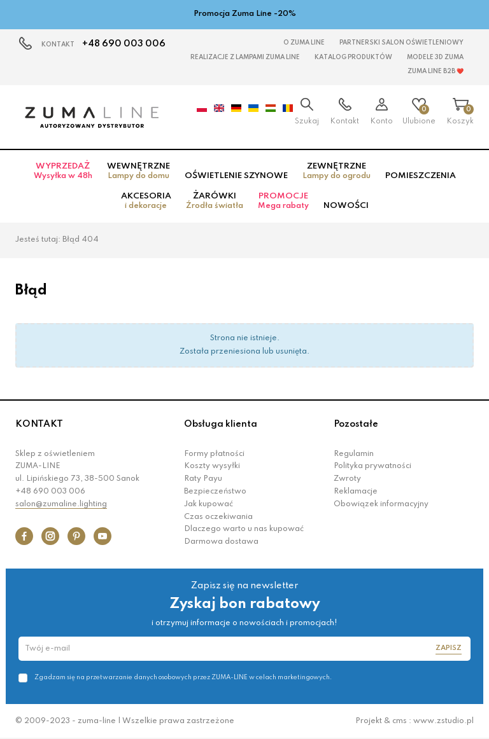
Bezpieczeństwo (215, 491)
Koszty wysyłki (212, 466)
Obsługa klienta (220, 424)
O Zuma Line (304, 42)
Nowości (346, 206)
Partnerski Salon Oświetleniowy (401, 42)
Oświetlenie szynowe (236, 176)
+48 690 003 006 (124, 43)
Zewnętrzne (336, 171)
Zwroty (347, 479)
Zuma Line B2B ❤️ (436, 71)
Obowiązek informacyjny (381, 504)
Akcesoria (146, 201)
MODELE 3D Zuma (435, 57)
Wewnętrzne (138, 171)
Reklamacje (356, 491)
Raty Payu (203, 479)
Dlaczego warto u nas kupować (244, 529)
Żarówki (214, 201)
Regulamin (354, 454)
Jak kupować (208, 504)
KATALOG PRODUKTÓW (353, 57)
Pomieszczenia (420, 176)
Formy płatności (214, 454)
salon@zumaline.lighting (61, 504)
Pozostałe (356, 424)
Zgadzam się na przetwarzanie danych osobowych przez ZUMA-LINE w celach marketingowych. (183, 677)
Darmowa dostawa (221, 542)
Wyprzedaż (63, 171)
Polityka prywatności (372, 466)
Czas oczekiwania (218, 517)
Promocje (283, 201)
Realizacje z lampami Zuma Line (245, 57)
